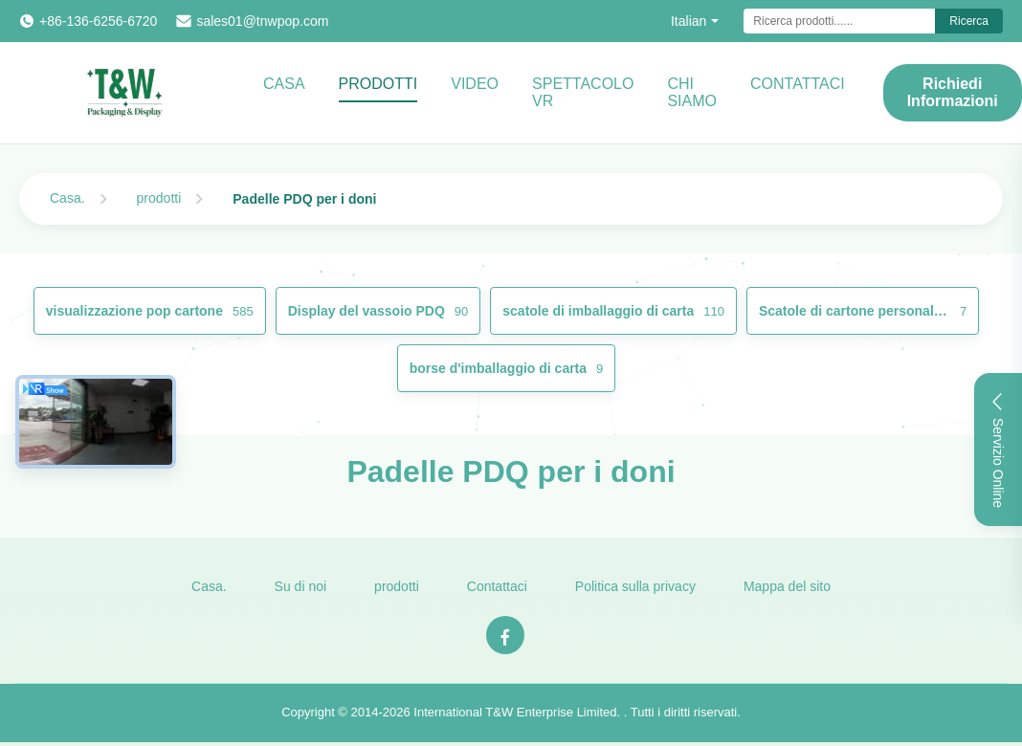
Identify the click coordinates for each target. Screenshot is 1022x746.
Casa (284, 84)
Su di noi (300, 586)
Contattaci (497, 586)
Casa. (67, 198)
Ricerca (969, 21)
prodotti (159, 198)
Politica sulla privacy (635, 586)
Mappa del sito (787, 586)
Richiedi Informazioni (952, 92)
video (475, 84)
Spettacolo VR (582, 92)
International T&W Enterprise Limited (514, 712)
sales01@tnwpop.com (262, 21)
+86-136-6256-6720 (98, 21)
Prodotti (378, 84)
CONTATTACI (797, 84)
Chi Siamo (692, 92)
